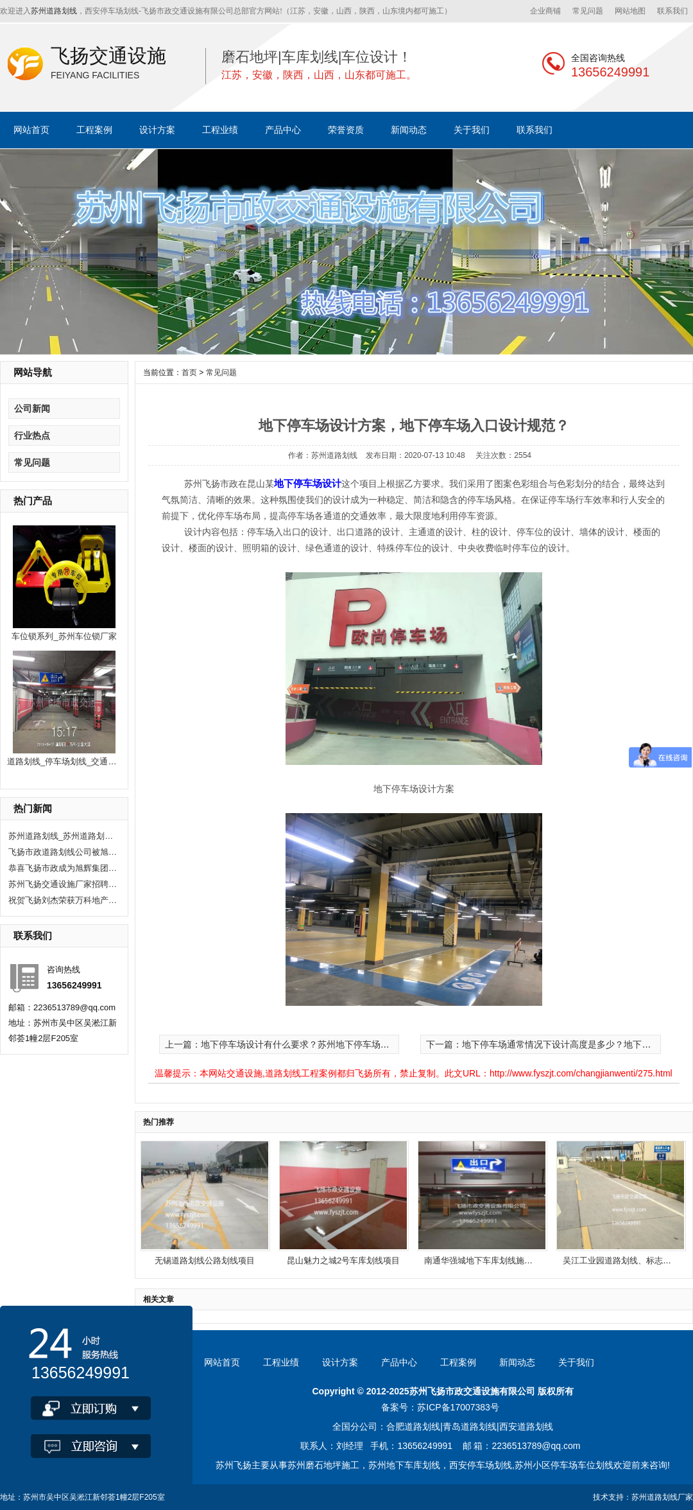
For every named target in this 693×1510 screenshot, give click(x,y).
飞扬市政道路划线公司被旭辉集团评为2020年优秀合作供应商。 (62, 852)
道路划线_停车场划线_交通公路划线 (74, 761)
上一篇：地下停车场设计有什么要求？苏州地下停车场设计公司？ (295, 1044)
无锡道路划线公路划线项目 (205, 1260)
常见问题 (587, 10)
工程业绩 (220, 130)
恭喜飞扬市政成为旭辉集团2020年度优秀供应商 (62, 868)
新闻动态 (409, 130)
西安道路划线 (526, 1426)
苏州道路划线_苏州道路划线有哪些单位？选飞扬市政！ (62, 836)
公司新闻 (32, 408)
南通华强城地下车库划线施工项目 (486, 1260)
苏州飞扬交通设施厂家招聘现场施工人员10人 (62, 884)
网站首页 (31, 130)
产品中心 (283, 130)
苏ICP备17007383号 (458, 1407)
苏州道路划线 (54, 10)
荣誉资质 (346, 130)
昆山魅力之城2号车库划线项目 (343, 1260)
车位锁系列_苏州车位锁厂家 (64, 636)
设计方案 (157, 130)
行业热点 (32, 435)
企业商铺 (545, 10)
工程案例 (94, 130)
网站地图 (630, 10)
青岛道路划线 (470, 1426)
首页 (189, 372)
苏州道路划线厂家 (662, 1497)
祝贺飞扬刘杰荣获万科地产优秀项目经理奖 (62, 900)
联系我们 (672, 10)
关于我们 (472, 130)
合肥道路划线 (413, 1426)
